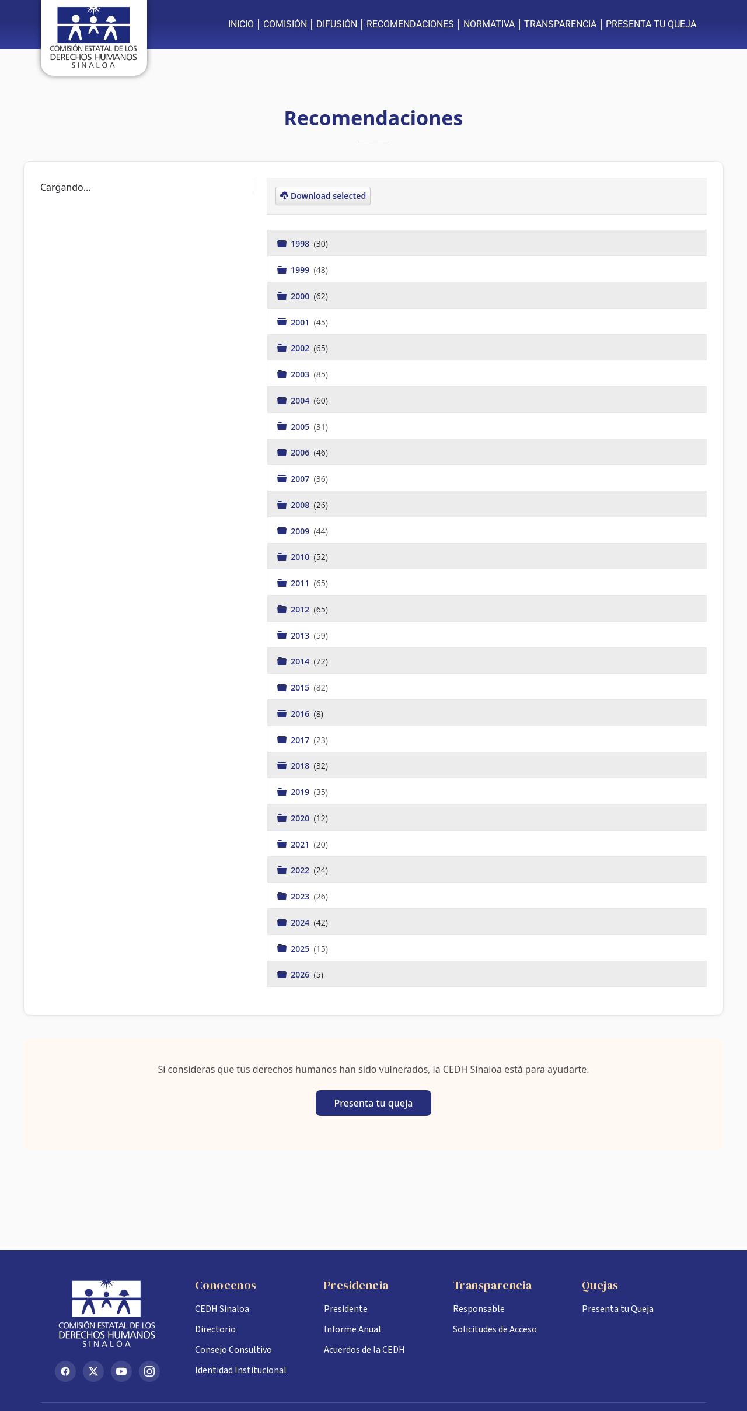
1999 (301, 269)
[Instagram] (149, 1371)
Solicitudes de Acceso (495, 1329)
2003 (301, 374)
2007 (301, 478)
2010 (301, 556)
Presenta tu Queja (618, 1309)
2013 (301, 634)
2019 (301, 791)
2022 (301, 870)
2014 (301, 661)
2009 (301, 530)
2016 (301, 713)
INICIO (241, 24)
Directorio (215, 1329)
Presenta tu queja (373, 1103)
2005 (301, 426)
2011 (301, 583)
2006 (301, 452)
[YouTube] (121, 1371)
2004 (301, 399)
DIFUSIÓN (336, 24)
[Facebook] (65, 1371)
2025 (301, 948)
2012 (301, 608)
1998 (301, 243)
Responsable (479, 1309)
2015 (301, 687)
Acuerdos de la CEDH (364, 1349)
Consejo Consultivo (233, 1349)
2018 (301, 765)
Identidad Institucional (241, 1370)
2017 (301, 739)
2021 (301, 843)
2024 (301, 921)
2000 (301, 295)
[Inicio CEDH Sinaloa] (115, 1313)
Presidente (346, 1309)
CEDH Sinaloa (222, 1309)
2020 (301, 817)
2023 (301, 896)
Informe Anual (352, 1329)
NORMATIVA (489, 24)
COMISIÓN (285, 24)
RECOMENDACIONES (410, 24)
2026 (301, 974)
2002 (301, 347)
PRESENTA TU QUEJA (651, 24)
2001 (301, 321)
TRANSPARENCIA (560, 24)
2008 (301, 504)
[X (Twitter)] (93, 1371)
